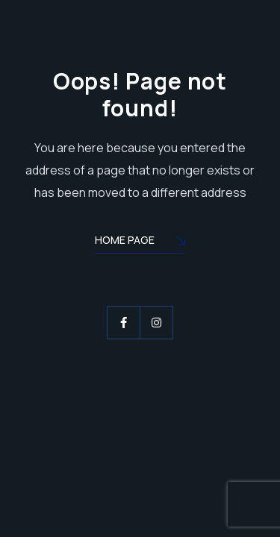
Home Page (140, 241)
